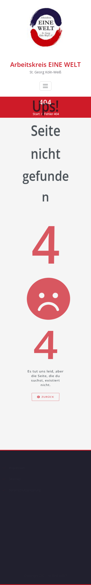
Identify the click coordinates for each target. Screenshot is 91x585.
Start (37, 114)
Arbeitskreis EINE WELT (45, 64)
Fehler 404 (52, 114)
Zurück (45, 428)
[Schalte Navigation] (45, 86)
